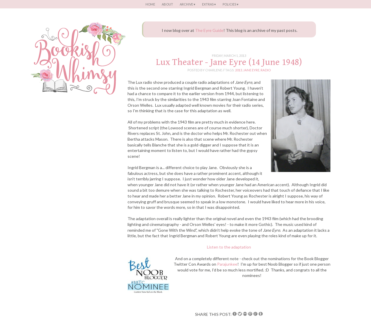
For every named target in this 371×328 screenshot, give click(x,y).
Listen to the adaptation (229, 246)
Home (150, 4)
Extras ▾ (209, 4)
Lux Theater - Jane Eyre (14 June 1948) (229, 62)
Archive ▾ (187, 4)
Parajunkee (227, 264)
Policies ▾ (231, 4)
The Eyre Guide (209, 30)
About (167, 4)
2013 (238, 70)
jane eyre (251, 70)
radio (266, 70)
